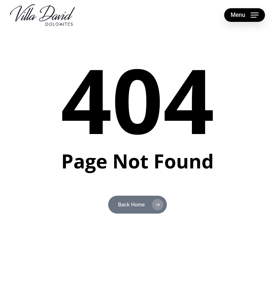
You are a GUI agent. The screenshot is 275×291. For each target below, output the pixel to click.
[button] (244, 15)
